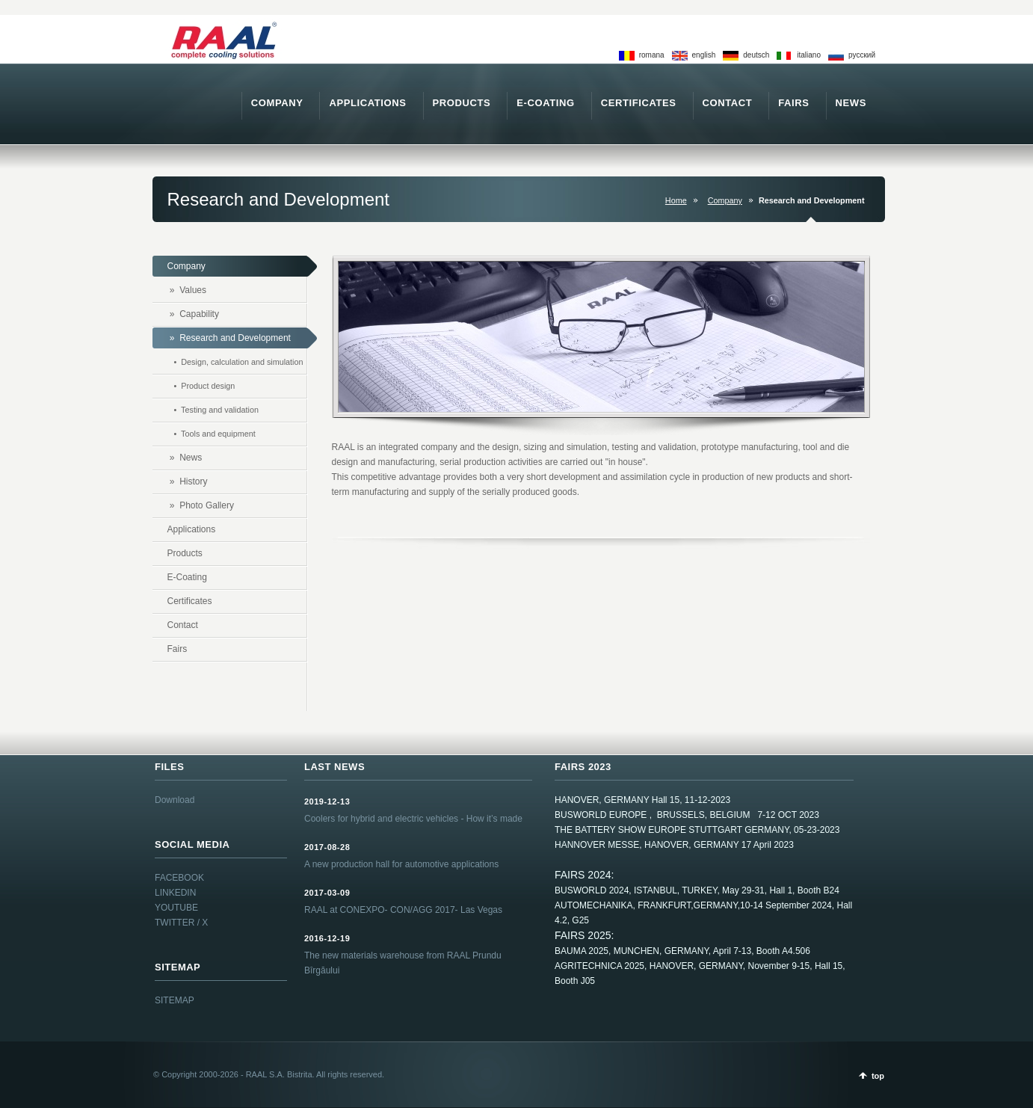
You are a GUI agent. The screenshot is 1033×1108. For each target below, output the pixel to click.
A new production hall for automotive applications (401, 864)
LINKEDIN (175, 892)
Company (725, 200)
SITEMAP (174, 1000)
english (704, 55)
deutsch (756, 55)
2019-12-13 (327, 801)
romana (651, 55)
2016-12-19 (327, 938)
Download (174, 800)
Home (676, 200)
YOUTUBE (176, 907)
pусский (861, 55)
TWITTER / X (181, 922)
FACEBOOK (179, 877)
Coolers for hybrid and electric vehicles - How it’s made (413, 818)
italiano (809, 55)
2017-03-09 (327, 892)
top (878, 1075)
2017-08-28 (327, 847)
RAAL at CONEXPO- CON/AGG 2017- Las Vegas (403, 910)
